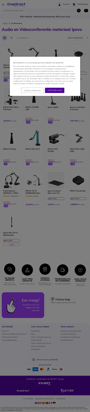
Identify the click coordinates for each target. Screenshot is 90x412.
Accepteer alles (55, 90)
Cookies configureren (32, 90)
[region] (45, 76)
